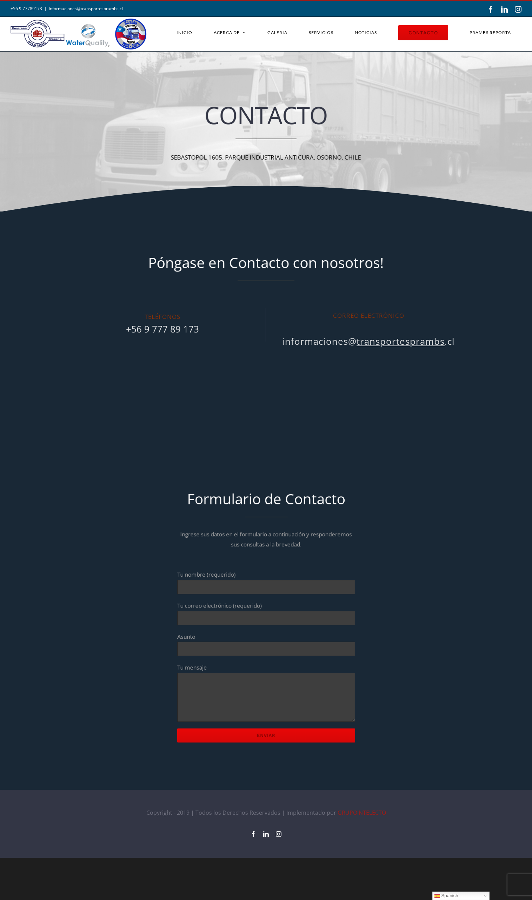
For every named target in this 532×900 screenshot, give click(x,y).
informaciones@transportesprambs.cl (86, 9)
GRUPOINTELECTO (362, 855)
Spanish (446, 896)
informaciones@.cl (366, 341)
